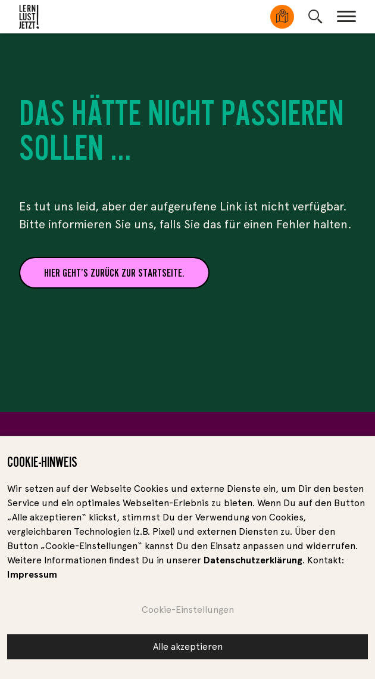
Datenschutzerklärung (253, 563)
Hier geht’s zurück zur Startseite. (114, 272)
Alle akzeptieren (188, 649)
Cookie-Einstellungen (188, 612)
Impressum (32, 577)
